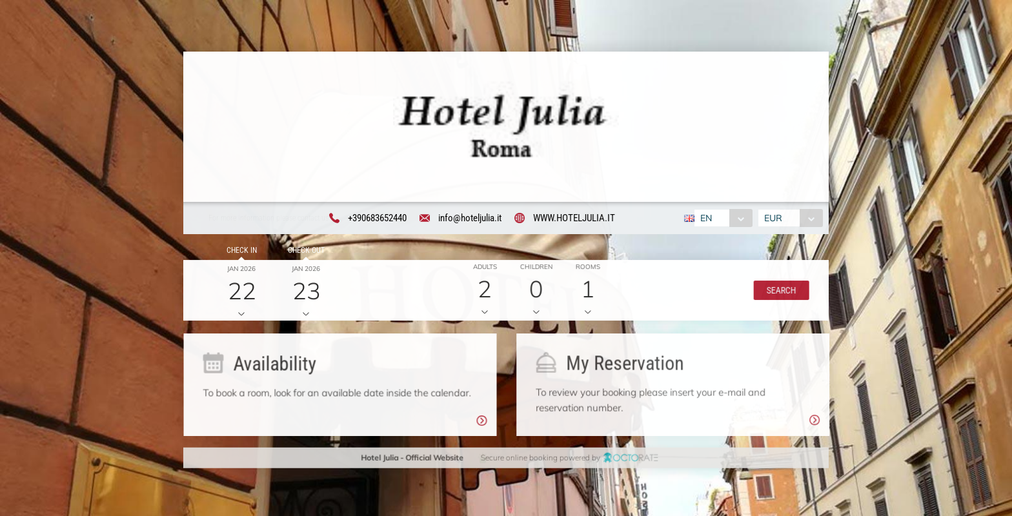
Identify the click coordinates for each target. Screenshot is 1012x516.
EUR (775, 219)
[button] (778, 292)
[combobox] (721, 219)
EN (704, 219)
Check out (303, 252)
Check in (240, 252)
